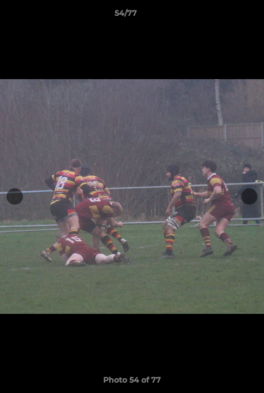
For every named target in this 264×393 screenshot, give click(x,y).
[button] (224, 16)
